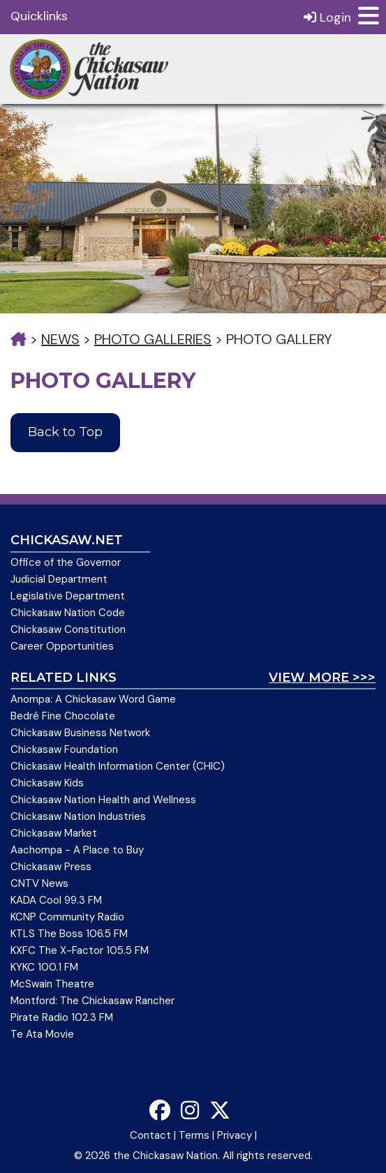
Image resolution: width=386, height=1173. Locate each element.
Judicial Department (58, 579)
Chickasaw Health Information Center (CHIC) (117, 766)
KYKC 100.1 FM (44, 967)
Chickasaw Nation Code (67, 613)
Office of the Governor (65, 562)
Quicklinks (39, 16)
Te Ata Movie (42, 1034)
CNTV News (39, 883)
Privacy (234, 1135)
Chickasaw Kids (47, 783)
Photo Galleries (152, 339)
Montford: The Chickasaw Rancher (92, 1001)
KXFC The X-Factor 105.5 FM (79, 950)
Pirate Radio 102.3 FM (61, 1017)
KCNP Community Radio (67, 917)
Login (327, 17)
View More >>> (322, 677)
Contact (150, 1135)
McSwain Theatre (52, 984)
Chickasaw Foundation (64, 749)
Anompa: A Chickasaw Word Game (93, 699)
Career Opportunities (62, 646)
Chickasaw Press (50, 867)
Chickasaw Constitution (68, 629)
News (60, 339)
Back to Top (65, 432)
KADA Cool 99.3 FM (56, 900)
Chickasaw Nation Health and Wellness (103, 800)
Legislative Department (67, 596)
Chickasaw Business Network (80, 733)
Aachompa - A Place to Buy (77, 850)
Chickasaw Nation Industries (78, 816)
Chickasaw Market (53, 833)
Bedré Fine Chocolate (62, 716)
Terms (194, 1135)
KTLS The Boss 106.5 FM (69, 934)
